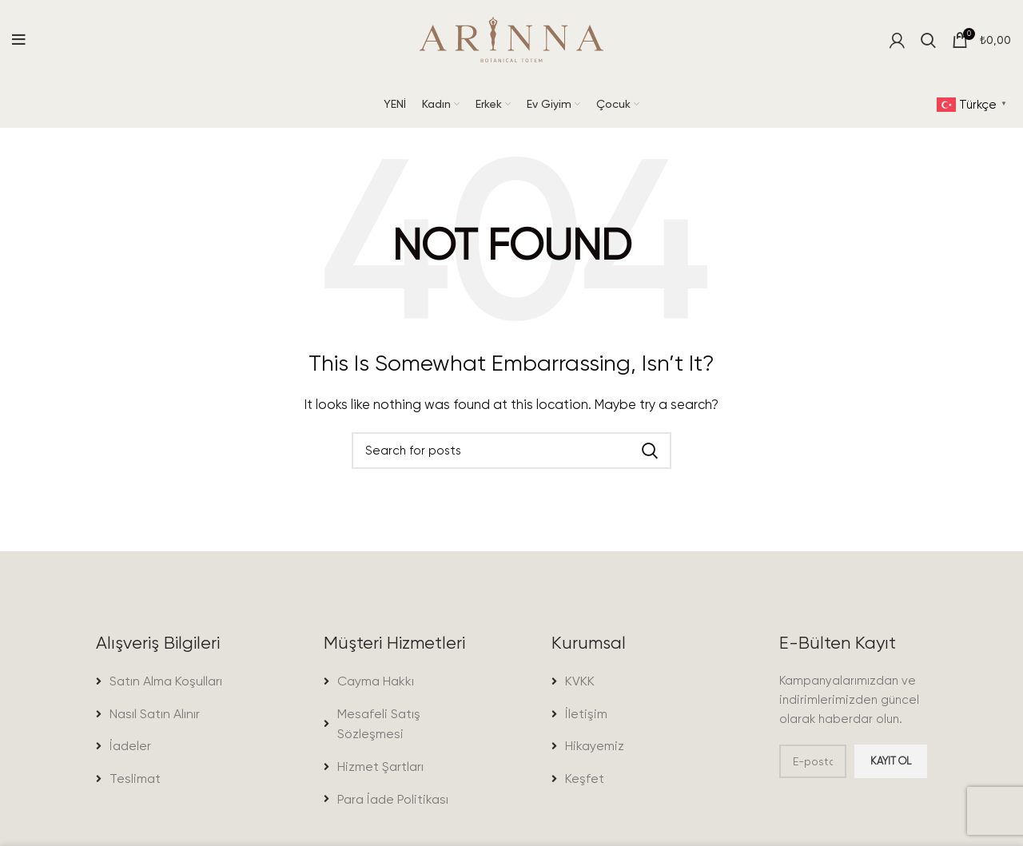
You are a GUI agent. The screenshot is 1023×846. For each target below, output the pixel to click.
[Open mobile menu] (19, 40)
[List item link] (170, 681)
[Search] (928, 40)
